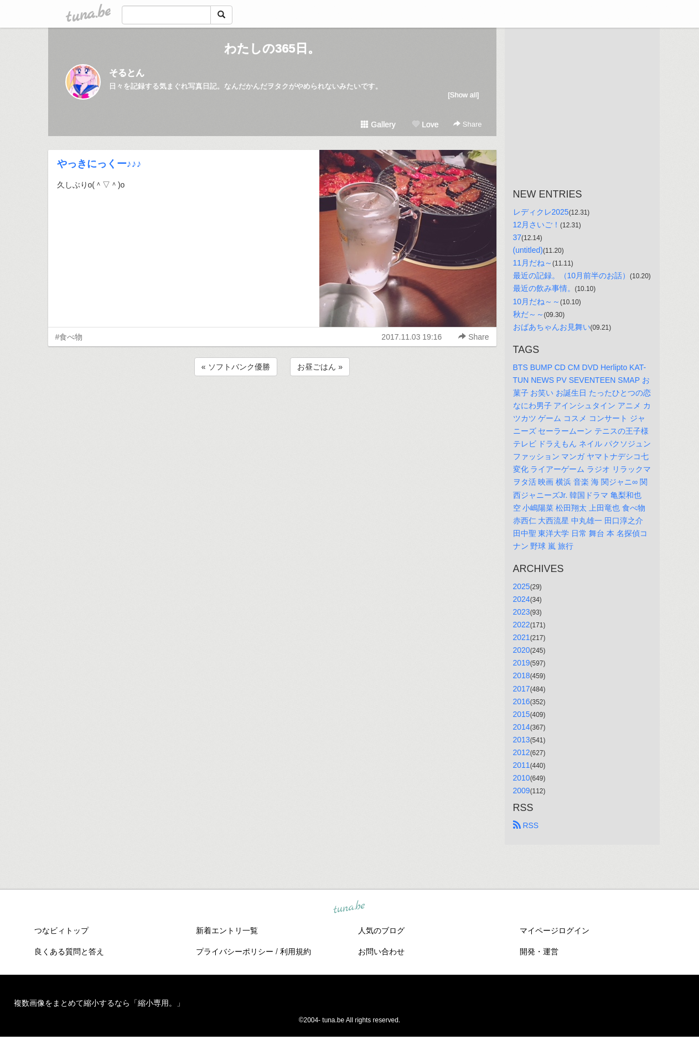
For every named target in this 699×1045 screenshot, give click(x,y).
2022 (521, 624)
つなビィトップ (61, 930)
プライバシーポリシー (234, 951)
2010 (521, 777)
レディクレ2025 (541, 211)
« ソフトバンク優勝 (235, 366)
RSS (526, 825)
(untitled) (528, 250)
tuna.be (349, 908)
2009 (521, 790)
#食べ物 (69, 336)
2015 (521, 714)
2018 (521, 675)
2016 (521, 701)
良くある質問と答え (69, 951)
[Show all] (463, 95)
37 (517, 237)
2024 (521, 599)
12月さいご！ (537, 224)
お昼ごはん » (320, 366)
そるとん (126, 72)
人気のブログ (381, 930)
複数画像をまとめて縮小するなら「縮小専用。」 (99, 1003)
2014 (521, 726)
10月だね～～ (537, 301)
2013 (521, 739)
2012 (521, 752)
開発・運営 (539, 951)
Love (425, 124)
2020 (521, 650)
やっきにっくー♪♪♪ (99, 163)
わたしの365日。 (272, 48)
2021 (521, 637)
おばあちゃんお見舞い (552, 327)
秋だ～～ (528, 314)
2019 (521, 662)
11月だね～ (533, 262)
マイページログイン (554, 930)
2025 (521, 586)
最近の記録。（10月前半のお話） (571, 275)
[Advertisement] (272, 408)
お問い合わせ (381, 951)
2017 (521, 688)
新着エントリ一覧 (227, 930)
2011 (521, 765)
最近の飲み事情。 (544, 288)
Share (467, 124)
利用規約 (295, 951)
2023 (521, 611)
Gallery (378, 124)
